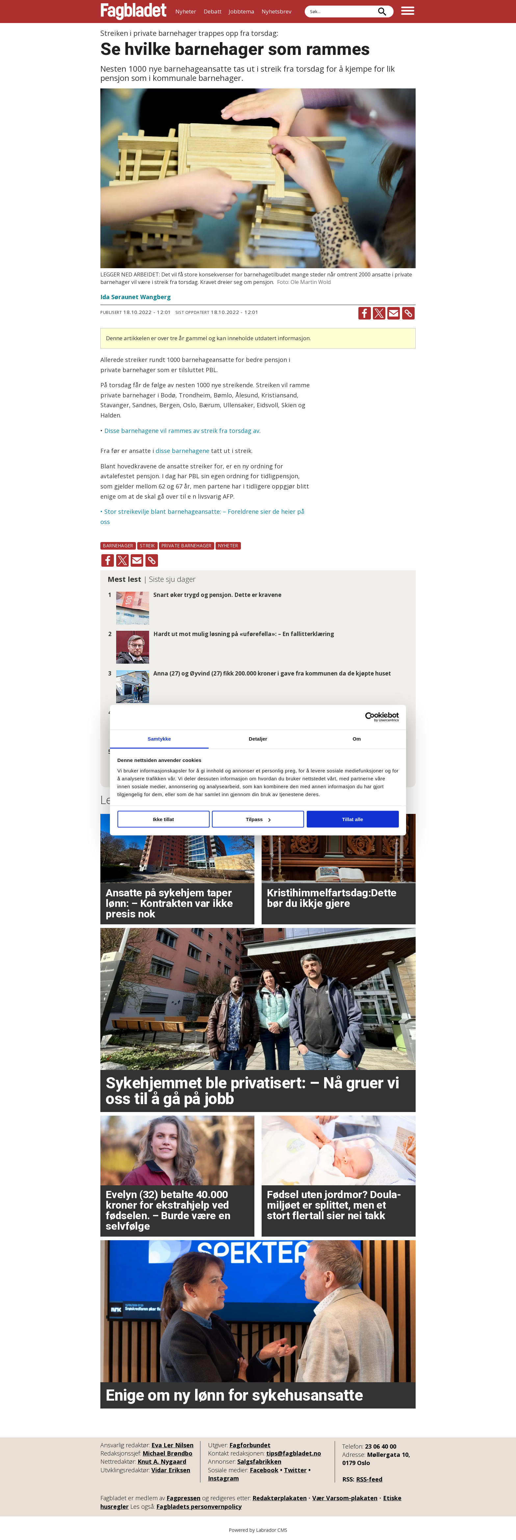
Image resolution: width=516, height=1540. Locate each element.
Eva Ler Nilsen (172, 1445)
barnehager (118, 545)
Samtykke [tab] (159, 738)
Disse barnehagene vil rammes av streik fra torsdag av (181, 431)
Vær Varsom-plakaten (344, 1498)
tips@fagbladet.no (293, 1453)
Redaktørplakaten (279, 1498)
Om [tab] (356, 738)
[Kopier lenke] (408, 313)
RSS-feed (369, 1479)
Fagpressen (183, 1498)
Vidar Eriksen (170, 1470)
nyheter (228, 545)
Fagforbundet (250, 1445)
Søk (304, 5)
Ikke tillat (163, 819)
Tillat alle (352, 819)
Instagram (223, 1478)
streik (147, 545)
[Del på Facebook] (364, 313)
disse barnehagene (182, 451)
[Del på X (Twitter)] (379, 313)
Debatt (212, 11)
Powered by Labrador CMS (258, 1530)
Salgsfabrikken (259, 1461)
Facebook (264, 1470)
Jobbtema (241, 11)
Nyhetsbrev (276, 11)
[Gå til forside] (134, 11)
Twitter (295, 1470)
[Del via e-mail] (393, 313)
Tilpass (258, 819)
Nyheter (185, 11)
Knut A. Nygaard (162, 1461)
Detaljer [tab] (258, 738)
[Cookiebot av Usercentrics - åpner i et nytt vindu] (370, 717)
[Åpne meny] (407, 11)
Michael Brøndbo (167, 1453)
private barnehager (187, 545)
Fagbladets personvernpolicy (199, 1506)
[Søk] (382, 11)
